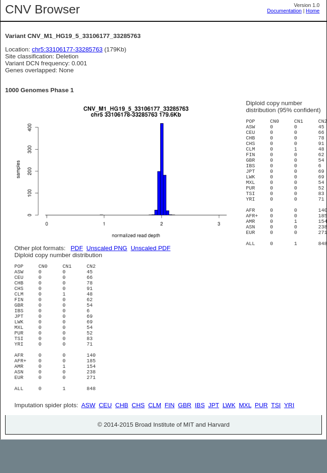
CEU (105, 438)
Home (313, 10)
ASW (88, 438)
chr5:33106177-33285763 (67, 49)
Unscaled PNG (107, 248)
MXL (245, 438)
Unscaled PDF (150, 248)
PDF (76, 248)
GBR (184, 438)
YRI (289, 438)
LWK (228, 438)
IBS (200, 438)
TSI (276, 438)
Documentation (284, 10)
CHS (138, 438)
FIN (169, 438)
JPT (213, 438)
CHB (121, 438)
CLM (154, 438)
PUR (261, 438)
